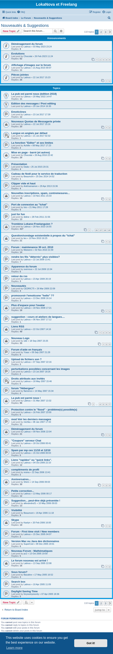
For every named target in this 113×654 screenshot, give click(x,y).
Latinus (27, 46)
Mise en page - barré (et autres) (30, 152)
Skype (15, 519)
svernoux (28, 269)
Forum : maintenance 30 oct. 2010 (32, 247)
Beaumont (28, 176)
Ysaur (26, 352)
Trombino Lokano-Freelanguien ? (32, 223)
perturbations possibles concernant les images (40, 368)
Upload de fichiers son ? (26, 359)
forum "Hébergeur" (23, 388)
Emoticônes (18, 111)
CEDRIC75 (29, 288)
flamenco (28, 391)
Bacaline (28, 574)
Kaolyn (27, 522)
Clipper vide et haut (23, 183)
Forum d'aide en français (26, 349)
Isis (25, 207)
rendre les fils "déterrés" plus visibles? (35, 256)
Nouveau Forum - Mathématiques (31, 550)
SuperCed (28, 544)
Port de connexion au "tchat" (29, 204)
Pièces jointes (20, 74)
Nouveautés (18, 285)
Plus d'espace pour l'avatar (28, 305)
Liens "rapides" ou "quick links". (31, 459)
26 (97, 230)
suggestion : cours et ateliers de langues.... (38, 316)
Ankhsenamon (30, 186)
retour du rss (19, 276)
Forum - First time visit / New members (35, 531)
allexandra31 (30, 503)
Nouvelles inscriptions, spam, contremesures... (40, 193)
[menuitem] (21, 12)
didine (26, 217)
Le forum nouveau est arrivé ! (29, 560)
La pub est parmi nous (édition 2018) (34, 93)
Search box (18, 581)
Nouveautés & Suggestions (25, 25)
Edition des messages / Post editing (33, 103)
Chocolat (28, 56)
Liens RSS (17, 326)
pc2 (25, 553)
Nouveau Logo (20, 338)
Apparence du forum (24, 266)
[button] (110, 32)
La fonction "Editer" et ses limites (32, 142)
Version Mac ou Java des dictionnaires (35, 541)
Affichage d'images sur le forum (31, 65)
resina (26, 472)
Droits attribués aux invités (28, 378)
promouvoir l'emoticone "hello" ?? (32, 295)
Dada (26, 167)
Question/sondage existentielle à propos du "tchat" (43, 235)
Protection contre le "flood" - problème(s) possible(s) (44, 409)
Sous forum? (19, 572)
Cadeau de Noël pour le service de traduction (39, 173)
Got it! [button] (91, 643)
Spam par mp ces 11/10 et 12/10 (30, 450)
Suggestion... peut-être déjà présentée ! (35, 500)
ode (25, 341)
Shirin (26, 482)
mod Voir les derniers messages (31, 419)
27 (101, 230)
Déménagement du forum (27, 43)
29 (109, 230)
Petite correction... (22, 490)
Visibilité (16, 510)
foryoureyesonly (31, 594)
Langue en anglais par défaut (29, 133)
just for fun (18, 214)
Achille (27, 145)
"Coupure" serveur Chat (26, 440)
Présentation (19, 164)
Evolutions (18, 53)
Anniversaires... (21, 479)
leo (25, 238)
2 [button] (101, 32)
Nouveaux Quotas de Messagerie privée (36, 121)
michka (27, 422)
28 (105, 230)
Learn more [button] (14, 647)
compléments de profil (25, 469)
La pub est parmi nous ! (26, 397)
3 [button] (105, 32)
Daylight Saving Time (24, 591)
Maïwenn (28, 250)
